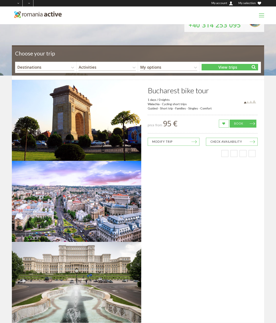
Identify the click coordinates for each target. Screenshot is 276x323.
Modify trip (162, 141)
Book (238, 123)
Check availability (226, 141)
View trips (227, 67)
